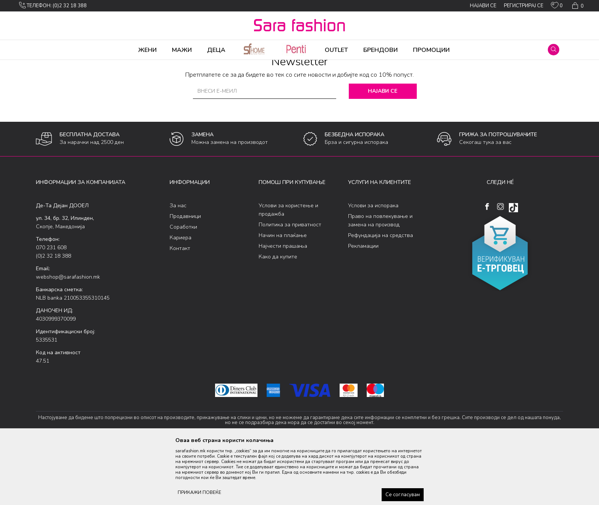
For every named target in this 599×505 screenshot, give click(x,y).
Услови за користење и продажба (288, 270)
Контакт (180, 308)
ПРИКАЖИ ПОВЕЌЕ (199, 492)
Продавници (185, 276)
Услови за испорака (373, 265)
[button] (553, 49)
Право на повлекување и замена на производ (380, 280)
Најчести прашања (283, 306)
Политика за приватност (290, 284)
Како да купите (278, 316)
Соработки (183, 286)
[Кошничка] (577, 6)
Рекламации (363, 306)
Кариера (180, 297)
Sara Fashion (50, 65)
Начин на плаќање (283, 295)
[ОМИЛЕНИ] (557, 6)
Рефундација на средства (380, 295)
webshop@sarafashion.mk (68, 336)
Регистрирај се (523, 5)
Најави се (383, 151)
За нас (178, 265)
